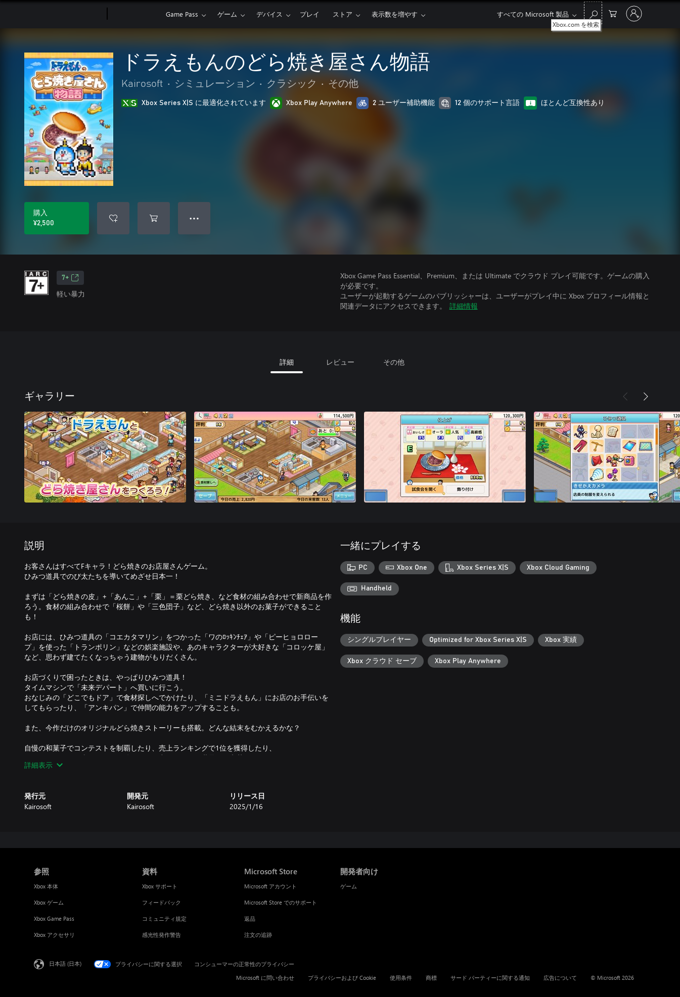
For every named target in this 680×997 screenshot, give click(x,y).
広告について (560, 977)
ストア (342, 14)
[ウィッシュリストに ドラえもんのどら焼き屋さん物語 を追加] (113, 218)
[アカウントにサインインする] (634, 14)
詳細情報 (463, 306)
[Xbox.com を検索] (593, 13)
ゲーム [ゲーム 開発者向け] (348, 886)
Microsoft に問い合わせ (265, 977)
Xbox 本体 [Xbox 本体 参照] (46, 886)
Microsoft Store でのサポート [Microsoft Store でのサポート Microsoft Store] (280, 902)
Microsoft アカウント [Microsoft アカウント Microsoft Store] (270, 886)
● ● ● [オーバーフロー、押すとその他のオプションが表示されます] (194, 218)
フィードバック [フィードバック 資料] (161, 902)
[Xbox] (135, 14)
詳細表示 (43, 765)
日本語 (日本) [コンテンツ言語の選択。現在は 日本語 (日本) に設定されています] (65, 963)
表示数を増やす (395, 14)
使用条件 (401, 977)
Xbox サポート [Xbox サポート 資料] (159, 886)
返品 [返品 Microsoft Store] (249, 918)
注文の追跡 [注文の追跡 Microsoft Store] (258, 934)
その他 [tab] (393, 362)
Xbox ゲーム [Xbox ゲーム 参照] (49, 902)
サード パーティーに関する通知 (490, 977)
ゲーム (227, 14)
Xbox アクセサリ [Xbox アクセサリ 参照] (54, 934)
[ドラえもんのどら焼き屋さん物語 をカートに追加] (154, 218)
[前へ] (625, 396)
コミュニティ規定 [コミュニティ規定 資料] (164, 918)
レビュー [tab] (340, 362)
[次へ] (646, 396)
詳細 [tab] (287, 362)
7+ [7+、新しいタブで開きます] (70, 278)
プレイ (310, 14)
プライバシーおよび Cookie (342, 977)
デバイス (269, 14)
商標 (431, 977)
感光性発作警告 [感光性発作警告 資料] (161, 934)
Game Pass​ (182, 14)
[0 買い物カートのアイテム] (613, 13)
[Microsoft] (68, 14)
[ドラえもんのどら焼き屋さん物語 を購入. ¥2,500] (56, 218)
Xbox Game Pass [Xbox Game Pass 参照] (54, 918)
